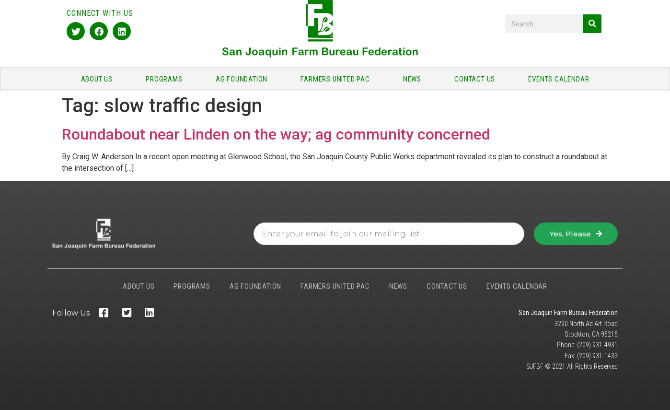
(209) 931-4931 (597, 345)
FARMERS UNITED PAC (337, 79)
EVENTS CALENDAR (558, 79)
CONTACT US (477, 79)
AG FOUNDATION (244, 79)
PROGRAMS (166, 79)
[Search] (592, 23)
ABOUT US (99, 79)
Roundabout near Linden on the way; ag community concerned (276, 134)
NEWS (414, 79)
